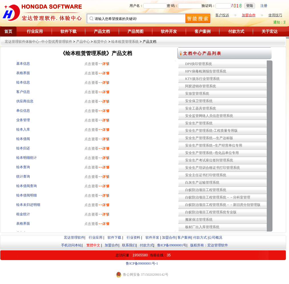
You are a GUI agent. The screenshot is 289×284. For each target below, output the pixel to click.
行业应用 (35, 31)
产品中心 (83, 42)
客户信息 (23, 92)
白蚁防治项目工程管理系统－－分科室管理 (217, 197)
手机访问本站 (71, 245)
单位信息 (23, 111)
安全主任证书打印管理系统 (205, 175)
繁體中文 (93, 245)
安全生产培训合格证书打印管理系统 (212, 168)
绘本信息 (23, 82)
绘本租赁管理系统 (125, 42)
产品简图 (136, 31)
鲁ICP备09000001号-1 (142, 263)
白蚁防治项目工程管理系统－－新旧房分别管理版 (222, 205)
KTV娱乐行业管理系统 (202, 79)
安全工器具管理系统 (200, 108)
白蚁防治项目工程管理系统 (205, 190)
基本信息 (23, 64)
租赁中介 (100, 42)
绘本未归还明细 (28, 205)
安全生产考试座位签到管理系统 (209, 160)
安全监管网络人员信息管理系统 (209, 116)
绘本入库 (23, 129)
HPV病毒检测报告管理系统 (205, 71)
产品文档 (102, 31)
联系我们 (129, 245)
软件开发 (169, 31)
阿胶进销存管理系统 (200, 86)
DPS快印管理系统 (198, 64)
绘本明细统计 (26, 158)
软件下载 (68, 31)
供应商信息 (24, 101)
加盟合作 (169, 238)
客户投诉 (222, 15)
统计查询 (23, 176)
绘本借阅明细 (26, 195)
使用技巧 (275, 15)
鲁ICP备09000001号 (172, 245)
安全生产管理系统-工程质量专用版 (211, 131)
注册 (263, 6)
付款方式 (236, 31)
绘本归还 (23, 148)
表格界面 (23, 73)
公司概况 (215, 238)
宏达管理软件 (74, 238)
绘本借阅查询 (26, 186)
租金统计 (23, 214)
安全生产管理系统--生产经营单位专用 (213, 145)
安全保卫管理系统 (199, 101)
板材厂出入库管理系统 (202, 227)
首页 (8, 31)
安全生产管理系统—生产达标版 (209, 138)
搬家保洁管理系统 (199, 220)
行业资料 (133, 238)
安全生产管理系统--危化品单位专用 (212, 153)
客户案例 (203, 31)
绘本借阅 (23, 139)
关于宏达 (270, 31)
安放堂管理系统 (197, 94)
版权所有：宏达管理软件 (209, 245)
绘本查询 (23, 167)
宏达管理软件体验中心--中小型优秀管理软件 (38, 42)
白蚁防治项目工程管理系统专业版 (211, 212)
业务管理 (23, 120)
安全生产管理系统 (199, 123)
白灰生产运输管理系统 (202, 182)
